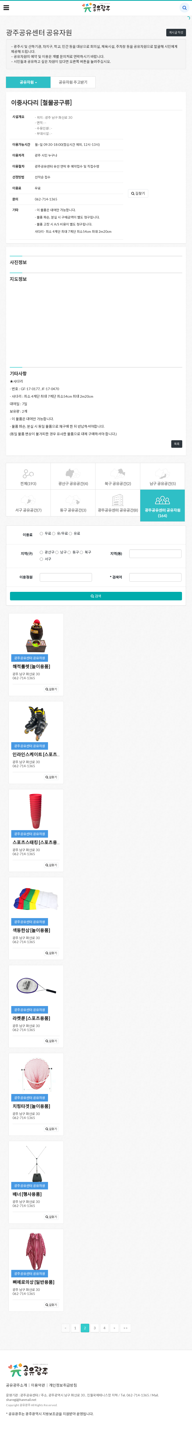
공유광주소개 (16, 1385)
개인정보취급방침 (63, 1385)
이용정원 (26, 577)
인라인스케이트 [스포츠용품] (39, 754)
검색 (96, 596)
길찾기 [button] (138, 193)
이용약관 (38, 1385)
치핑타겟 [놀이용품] (31, 1106)
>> (125, 1328)
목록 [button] (177, 444)
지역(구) (26, 553)
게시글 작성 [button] (176, 32)
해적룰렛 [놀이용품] (31, 666)
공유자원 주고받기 (73, 82)
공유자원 (28, 82)
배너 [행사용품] (27, 1194)
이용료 (27, 535)
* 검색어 (116, 577)
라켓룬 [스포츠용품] (31, 1018)
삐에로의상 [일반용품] (33, 1282)
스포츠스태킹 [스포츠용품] (37, 842)
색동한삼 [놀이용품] (31, 930)
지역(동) (116, 553)
